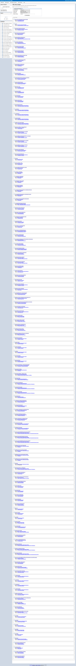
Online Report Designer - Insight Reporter (21, 68)
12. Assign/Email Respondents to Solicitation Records (23, 194)
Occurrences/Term (17, 355)
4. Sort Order (17, 109)
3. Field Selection (17, 575)
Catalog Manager (20, 509)
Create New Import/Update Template (20, 481)
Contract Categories (18, 346)
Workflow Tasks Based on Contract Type (21, 55)
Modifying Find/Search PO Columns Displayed (22, 333)
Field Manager (20, 61)
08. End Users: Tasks (20, 159)
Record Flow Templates (21, 657)
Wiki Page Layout (17, 86)
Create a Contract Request (19, 82)
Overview (16, 463)
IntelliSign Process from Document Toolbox (21, 454)
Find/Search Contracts (21, 155)
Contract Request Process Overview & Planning (22, 77)
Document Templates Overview (19, 248)
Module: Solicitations (20, 172)
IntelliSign (19, 451)
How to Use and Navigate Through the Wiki (21, 19)
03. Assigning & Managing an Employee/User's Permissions (24, 239)
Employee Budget (17, 521)
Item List (16, 508)
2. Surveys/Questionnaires (21, 527)
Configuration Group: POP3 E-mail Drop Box (21, 611)
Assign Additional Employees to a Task (21, 167)
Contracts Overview (20, 222)
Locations (16, 351)
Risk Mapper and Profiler (18, 602)
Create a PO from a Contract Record (20, 324)
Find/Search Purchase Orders (19, 328)
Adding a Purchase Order (19, 315)
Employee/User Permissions (22, 43)
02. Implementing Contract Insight (21, 338)
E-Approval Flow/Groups (21, 406)
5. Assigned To (17, 113)
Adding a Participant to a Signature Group (21, 418)
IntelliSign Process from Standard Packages (21, 458)
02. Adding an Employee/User (19, 234)
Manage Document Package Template (23, 375)
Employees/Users (17, 360)
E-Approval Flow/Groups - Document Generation (22, 364)
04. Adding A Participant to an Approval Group (22, 409)
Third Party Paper (17, 378)
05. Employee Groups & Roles (19, 46)
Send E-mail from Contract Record (20, 472)
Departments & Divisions (18, 337)
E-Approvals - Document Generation (23, 366)
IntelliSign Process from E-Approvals (20, 445)
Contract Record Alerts (18, 221)
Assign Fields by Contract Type (19, 64)
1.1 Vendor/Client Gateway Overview (20, 203)
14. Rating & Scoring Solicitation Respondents (22, 198)
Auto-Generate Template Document (20, 642)
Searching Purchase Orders (21, 330)
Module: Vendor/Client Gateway (21, 204)
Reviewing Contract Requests (19, 149)
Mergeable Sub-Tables (18, 369)
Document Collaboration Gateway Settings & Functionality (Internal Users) (28, 433)
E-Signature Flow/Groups (21, 415)
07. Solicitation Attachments (19, 176)
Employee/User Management (22, 236)
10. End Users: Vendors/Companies (22, 298)
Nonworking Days (17, 490)
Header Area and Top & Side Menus (23, 639)
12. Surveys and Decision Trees (21, 540)
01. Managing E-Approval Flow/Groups (20, 400)
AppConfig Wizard (17, 95)
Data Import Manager (21, 482)
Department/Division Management (20, 37)
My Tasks (16, 158)
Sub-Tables (19, 370)
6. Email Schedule (17, 118)
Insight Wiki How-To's (21, 88)
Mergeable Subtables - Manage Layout (20, 373)
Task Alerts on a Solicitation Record (20, 230)
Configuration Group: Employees (20, 261)
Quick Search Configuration (19, 494)
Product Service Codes (18, 530)
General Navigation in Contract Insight (23, 25)
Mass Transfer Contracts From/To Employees (21, 476)
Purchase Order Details (21, 523)
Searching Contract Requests (22, 303)
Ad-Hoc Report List (20, 312)
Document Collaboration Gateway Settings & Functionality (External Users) (28, 442)
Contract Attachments (21, 209)
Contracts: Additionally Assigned (22, 137)
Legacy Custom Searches (19, 270)
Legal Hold (16, 517)
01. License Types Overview (19, 243)
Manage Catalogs (17, 512)
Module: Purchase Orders (20, 316)
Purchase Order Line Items (21, 321)
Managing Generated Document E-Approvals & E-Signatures (26, 388)
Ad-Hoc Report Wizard (21, 572)
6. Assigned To (17, 584)
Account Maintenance (21, 213)
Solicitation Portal (20, 218)
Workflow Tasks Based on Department (20, 252)
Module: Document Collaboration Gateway (23, 432)
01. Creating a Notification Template (20, 651)
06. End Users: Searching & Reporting (22, 29)
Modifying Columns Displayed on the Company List (22, 297)
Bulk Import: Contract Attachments (20, 212)
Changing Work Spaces (18, 566)
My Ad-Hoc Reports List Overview (20, 306)
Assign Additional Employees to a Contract (21, 131)
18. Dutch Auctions (18, 647)
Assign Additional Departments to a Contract (21, 140)
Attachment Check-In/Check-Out (20, 207)
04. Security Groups (18, 73)
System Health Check (18, 485)
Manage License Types (18, 100)
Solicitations (19, 173)
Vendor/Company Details (21, 621)
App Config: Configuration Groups (22, 258)
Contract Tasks (20, 164)
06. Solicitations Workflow (19, 185)
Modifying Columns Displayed (19, 288)
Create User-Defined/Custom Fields (20, 59)
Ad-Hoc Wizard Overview (18, 104)
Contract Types (17, 342)
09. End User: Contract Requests (21, 78)
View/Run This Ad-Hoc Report (19, 122)
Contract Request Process (21, 79)
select (10, 8)
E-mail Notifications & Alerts (22, 231)
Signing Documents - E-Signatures (20, 467)
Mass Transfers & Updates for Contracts (23, 478)
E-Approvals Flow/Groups (19, 382)
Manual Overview (20, 34)
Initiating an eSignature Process (20, 548)
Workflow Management (21, 52)
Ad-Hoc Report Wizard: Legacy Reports (23, 106)
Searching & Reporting (21, 70)
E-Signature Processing (18, 391)
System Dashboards (18, 499)
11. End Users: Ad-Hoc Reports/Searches (22, 105)
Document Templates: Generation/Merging (23, 365)
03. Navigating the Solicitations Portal (20, 216)
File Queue (16, 638)
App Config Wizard (20, 97)
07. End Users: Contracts (20, 132)
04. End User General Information (21, 24)
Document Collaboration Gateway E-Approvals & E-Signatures (26, 469)
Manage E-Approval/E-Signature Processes (21, 436)
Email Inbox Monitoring (18, 606)
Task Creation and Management (19, 503)
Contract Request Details (21, 617)
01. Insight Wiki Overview (20, 20)
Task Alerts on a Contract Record (20, 225)
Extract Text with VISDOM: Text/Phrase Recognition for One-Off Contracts (26, 557)
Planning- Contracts (20, 339)
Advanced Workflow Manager (19, 50)
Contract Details (20, 128)
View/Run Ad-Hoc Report (18, 593)
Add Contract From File (18, 279)
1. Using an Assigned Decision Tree (20, 539)
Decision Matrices (20, 536)
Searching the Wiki (18, 91)
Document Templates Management (22, 374)
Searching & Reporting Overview (20, 28)
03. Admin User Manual (20, 33)
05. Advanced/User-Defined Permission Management (23, 597)
